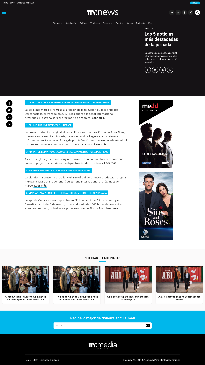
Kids (150, 23)
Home (5, 3)
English (195, 3)
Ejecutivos (107, 23)
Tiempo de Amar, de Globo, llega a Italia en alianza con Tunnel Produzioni (77, 298)
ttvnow (130, 23)
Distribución (71, 23)
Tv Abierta (95, 23)
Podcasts (140, 23)
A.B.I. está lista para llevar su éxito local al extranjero (128, 298)
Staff (12, 3)
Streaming (57, 23)
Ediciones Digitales (25, 3)
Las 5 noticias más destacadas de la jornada (161, 39)
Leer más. (98, 118)
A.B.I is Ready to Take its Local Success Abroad (179, 298)
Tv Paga (83, 23)
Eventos (119, 23)
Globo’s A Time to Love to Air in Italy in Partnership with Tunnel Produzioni (25, 298)
